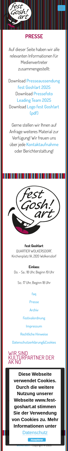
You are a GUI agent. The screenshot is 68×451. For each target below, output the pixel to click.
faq (34, 293)
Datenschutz (35, 432)
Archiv (34, 310)
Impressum (34, 326)
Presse (34, 301)
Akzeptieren (37, 439)
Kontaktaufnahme (42, 144)
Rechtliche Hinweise (34, 334)
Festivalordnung (34, 317)
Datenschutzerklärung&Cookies (34, 342)
